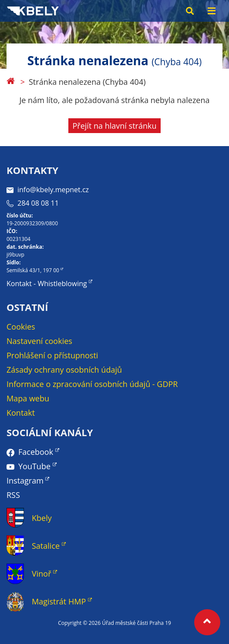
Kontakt (21, 412)
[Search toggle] (190, 11)
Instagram (25, 480)
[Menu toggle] (211, 11)
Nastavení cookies (39, 341)
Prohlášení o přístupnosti (52, 355)
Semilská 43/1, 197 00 (33, 270)
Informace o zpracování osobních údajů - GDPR (92, 384)
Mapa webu (28, 398)
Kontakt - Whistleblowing (47, 283)
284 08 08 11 (33, 203)
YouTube (34, 466)
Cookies (21, 326)
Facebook (35, 452)
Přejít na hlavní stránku (115, 125)
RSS (13, 495)
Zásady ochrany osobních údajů (64, 369)
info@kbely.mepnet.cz (48, 189)
